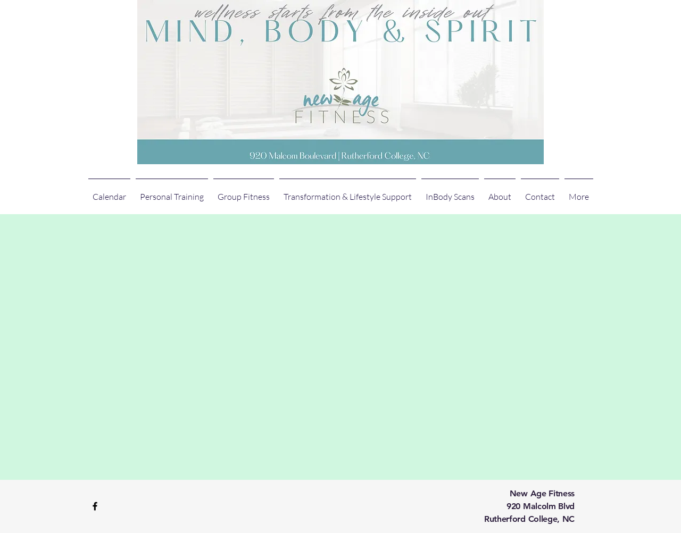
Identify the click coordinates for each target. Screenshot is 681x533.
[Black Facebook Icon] (95, 506)
